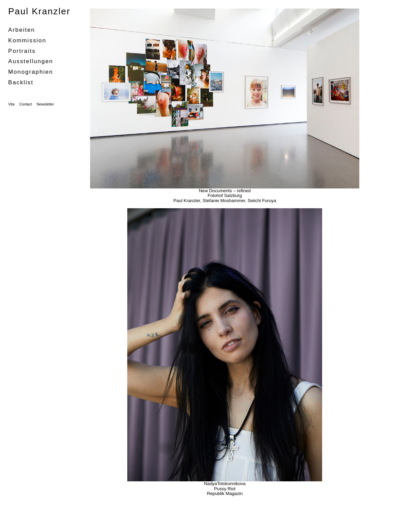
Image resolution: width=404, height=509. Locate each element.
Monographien (30, 72)
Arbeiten (21, 30)
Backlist (20, 82)
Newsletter (45, 104)
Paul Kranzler (39, 11)
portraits (22, 51)
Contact (25, 104)
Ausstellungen (30, 61)
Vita (11, 104)
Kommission (27, 40)
